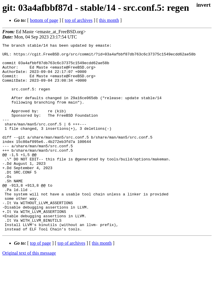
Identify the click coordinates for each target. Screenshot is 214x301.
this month (109, 20)
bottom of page (44, 20)
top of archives (78, 20)
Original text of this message (29, 290)
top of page (40, 280)
